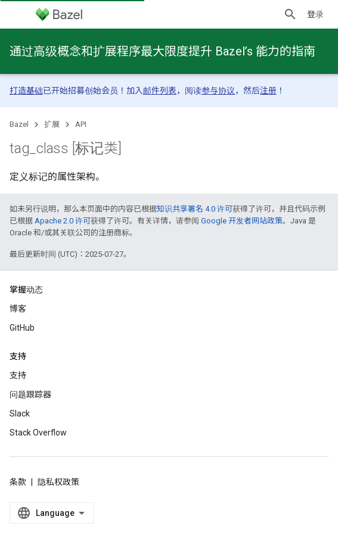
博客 (18, 308)
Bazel (19, 124)
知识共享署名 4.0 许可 (194, 208)
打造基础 (26, 90)
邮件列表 (159, 90)
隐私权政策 (58, 482)
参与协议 (218, 90)
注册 (268, 90)
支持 (18, 375)
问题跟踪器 (30, 394)
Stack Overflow (38, 432)
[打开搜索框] (290, 14)
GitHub (22, 327)
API (80, 124)
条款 (18, 482)
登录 (315, 14)
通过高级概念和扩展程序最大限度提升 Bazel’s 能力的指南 (162, 51)
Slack (20, 413)
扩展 (52, 124)
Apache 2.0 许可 (63, 220)
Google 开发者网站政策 (242, 220)
